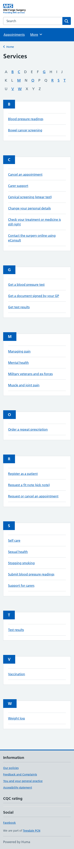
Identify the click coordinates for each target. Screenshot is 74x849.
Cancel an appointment (25, 174)
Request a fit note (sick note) (29, 485)
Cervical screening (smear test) (30, 197)
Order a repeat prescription (28, 429)
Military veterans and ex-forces (30, 374)
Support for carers (21, 586)
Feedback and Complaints (20, 774)
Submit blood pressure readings (31, 574)
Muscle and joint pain (23, 385)
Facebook (9, 822)
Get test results (19, 307)
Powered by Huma (16, 842)
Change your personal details (29, 208)
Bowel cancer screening (25, 130)
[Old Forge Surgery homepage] (20, 9)
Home (10, 47)
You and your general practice (23, 781)
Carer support (18, 186)
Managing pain (19, 351)
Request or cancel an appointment (33, 496)
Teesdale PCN (31, 830)
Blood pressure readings (25, 119)
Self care (14, 540)
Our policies (11, 768)
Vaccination (16, 674)
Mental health (18, 363)
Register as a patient (23, 474)
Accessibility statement (17, 787)
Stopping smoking (21, 563)
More (36, 34)
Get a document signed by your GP (33, 296)
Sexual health (18, 552)
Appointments (14, 35)
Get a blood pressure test (26, 285)
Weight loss (16, 718)
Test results (16, 630)
